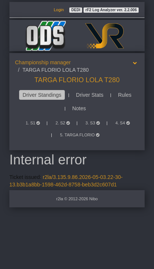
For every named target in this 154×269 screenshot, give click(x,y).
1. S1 (32, 123)
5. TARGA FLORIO (79, 135)
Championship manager (43, 62)
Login (59, 9)
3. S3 (92, 123)
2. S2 (62, 123)
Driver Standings (41, 95)
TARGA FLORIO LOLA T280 (77, 80)
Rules (125, 95)
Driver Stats (89, 95)
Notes (79, 108)
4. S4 (122, 123)
